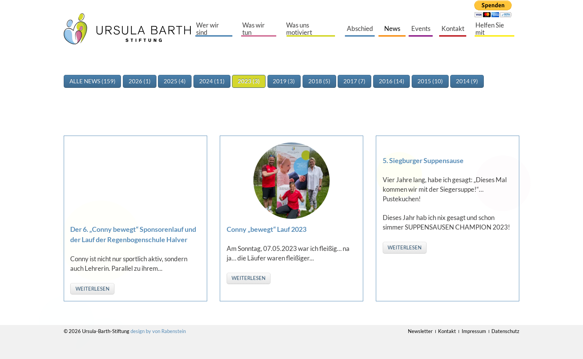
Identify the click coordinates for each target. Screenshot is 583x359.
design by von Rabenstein (158, 331)
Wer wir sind (207, 28)
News (392, 28)
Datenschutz (505, 331)
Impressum (474, 331)
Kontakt (452, 28)
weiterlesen (93, 289)
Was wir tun (253, 28)
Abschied (360, 28)
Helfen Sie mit (489, 28)
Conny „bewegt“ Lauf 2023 (266, 229)
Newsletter (420, 331)
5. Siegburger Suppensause (423, 160)
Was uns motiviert (299, 28)
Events (420, 28)
